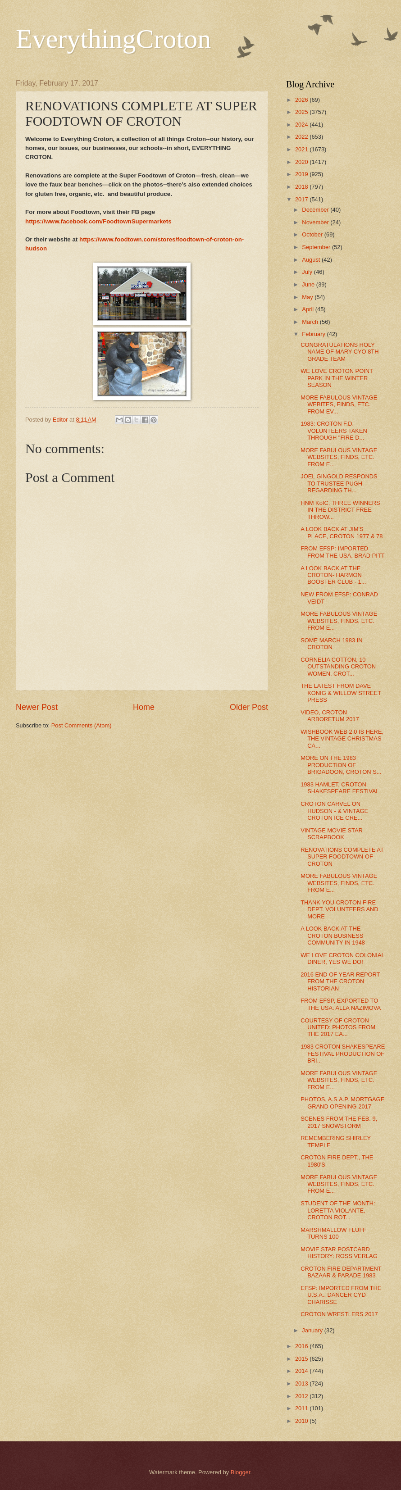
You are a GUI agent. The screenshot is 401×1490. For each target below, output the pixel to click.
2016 (302, 1346)
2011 (302, 1408)
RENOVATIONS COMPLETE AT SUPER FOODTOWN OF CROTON (342, 856)
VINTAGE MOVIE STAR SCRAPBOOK (332, 833)
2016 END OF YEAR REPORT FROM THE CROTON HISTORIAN (340, 981)
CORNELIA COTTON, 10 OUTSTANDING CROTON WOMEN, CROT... (338, 666)
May (308, 297)
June (309, 284)
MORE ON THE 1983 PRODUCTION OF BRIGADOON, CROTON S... (341, 764)
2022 (302, 136)
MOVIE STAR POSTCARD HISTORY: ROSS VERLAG (339, 1252)
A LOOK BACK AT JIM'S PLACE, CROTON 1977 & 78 (342, 532)
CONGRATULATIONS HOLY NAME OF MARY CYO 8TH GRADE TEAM (339, 351)
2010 (302, 1420)
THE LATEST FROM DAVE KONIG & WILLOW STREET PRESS (341, 692)
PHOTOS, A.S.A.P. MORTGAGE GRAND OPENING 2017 (342, 1102)
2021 (302, 149)
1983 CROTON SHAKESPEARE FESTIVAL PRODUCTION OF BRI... (343, 1053)
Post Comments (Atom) (81, 725)
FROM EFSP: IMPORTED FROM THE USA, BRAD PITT (342, 552)
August (312, 259)
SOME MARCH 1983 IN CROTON (331, 643)
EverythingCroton (113, 39)
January (313, 1330)
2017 (302, 199)
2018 (302, 186)
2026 (302, 99)
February (314, 334)
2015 (302, 1358)
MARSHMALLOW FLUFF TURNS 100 (333, 1233)
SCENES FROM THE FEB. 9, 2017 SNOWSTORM (339, 1122)
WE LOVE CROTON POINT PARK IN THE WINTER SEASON (337, 378)
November (316, 222)
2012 (302, 1396)
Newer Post (37, 707)
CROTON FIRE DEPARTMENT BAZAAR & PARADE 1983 (341, 1272)
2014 (302, 1370)
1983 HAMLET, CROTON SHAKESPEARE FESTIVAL (340, 788)
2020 (302, 162)
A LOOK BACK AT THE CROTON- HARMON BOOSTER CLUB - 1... (333, 575)
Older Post (249, 707)
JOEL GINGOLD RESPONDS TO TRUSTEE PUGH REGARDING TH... (339, 483)
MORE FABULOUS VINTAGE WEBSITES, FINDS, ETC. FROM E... (339, 457)
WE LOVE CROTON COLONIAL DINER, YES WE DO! (342, 958)
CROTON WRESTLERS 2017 (339, 1314)
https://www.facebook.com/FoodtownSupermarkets (98, 221)
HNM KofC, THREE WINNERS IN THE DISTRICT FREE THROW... (340, 510)
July (308, 271)
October (313, 234)
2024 (302, 124)
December (316, 209)
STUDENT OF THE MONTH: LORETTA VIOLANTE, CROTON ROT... (338, 1210)
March (310, 321)
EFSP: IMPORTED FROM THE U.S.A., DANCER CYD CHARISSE (341, 1295)
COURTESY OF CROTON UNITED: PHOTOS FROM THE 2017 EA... (338, 1027)
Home (144, 707)
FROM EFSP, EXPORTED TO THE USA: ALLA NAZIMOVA (341, 1004)
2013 (302, 1383)
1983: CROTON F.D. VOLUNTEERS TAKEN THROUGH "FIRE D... (334, 430)
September (317, 247)
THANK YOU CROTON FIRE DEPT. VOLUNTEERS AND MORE (339, 909)
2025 (302, 112)
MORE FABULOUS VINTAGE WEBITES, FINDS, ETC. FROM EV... (339, 404)
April (308, 309)
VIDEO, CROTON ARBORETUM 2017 (330, 715)
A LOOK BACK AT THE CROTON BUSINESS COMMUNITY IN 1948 (333, 935)
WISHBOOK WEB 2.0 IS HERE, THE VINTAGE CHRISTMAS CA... (342, 738)
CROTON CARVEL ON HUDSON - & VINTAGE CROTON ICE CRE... (334, 810)
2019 (302, 174)
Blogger (241, 1472)
